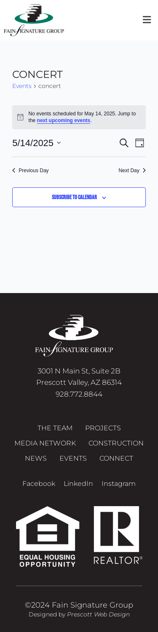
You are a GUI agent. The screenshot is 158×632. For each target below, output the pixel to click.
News (36, 458)
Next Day (131, 170)
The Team (54, 428)
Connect (116, 458)
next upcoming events (64, 120)
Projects (103, 428)
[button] (146, 20)
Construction (116, 443)
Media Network (45, 443)
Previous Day (30, 170)
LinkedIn (78, 484)
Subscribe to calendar (74, 197)
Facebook (38, 484)
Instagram (119, 484)
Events (22, 86)
